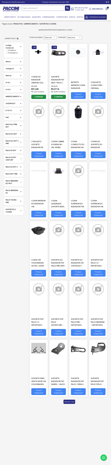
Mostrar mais (69, 402)
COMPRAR (38, 97)
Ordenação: (62, 37)
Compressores (62, 17)
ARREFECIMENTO (31, 24)
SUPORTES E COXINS (47, 24)
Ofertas (80, 17)
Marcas (72, 17)
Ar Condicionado (24, 17)
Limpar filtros (12, 39)
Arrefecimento (10, 17)
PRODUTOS (18, 24)
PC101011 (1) (12, 50)
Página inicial (7, 24)
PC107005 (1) (12, 53)
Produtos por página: (36, 37)
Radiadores (36, 17)
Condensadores (48, 17)
